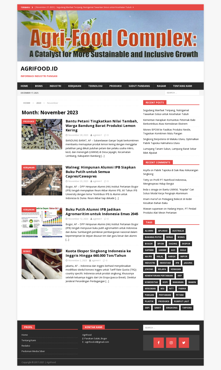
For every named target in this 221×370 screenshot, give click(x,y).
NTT (171, 288)
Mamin (192, 282)
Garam (162, 250)
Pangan (149, 295)
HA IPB (148, 256)
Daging (173, 243)
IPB (177, 262)
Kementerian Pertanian (159, 275)
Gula (183, 250)
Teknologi (95, 86)
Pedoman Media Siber (33, 351)
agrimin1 (97, 135)
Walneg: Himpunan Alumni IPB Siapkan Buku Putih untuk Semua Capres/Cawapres (101, 172)
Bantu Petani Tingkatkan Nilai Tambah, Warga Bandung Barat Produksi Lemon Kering (102, 125)
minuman (150, 288)
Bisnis (39, 86)
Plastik (149, 301)
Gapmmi (149, 250)
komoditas (151, 282)
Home (24, 86)
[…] (102, 155)
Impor (183, 256)
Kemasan (176, 269)
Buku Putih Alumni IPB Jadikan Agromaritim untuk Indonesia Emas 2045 (102, 211)
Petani (180, 295)
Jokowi (149, 269)
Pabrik (182, 288)
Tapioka (187, 307)
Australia (178, 230)
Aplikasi (162, 230)
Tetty (146, 179)
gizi (173, 250)
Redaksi (26, 345)
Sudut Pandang (139, 86)
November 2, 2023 (77, 260)
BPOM (160, 243)
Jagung (188, 262)
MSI (162, 288)
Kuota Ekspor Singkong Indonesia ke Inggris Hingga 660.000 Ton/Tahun (98, 253)
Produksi (115, 86)
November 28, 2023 (78, 135)
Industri (55, 86)
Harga (171, 256)
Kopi (165, 282)
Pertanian (165, 295)
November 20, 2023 (78, 181)
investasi (165, 262)
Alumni (149, 230)
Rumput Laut (181, 301)
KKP (180, 275)
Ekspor (186, 243)
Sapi (147, 307)
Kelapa (162, 269)
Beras (169, 237)
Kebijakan (74, 86)
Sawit (157, 307)
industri (150, 262)
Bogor (149, 243)
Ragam (161, 86)
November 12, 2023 (78, 218)
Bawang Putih (153, 237)
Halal (160, 256)
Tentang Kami (182, 86)
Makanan (178, 282)
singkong (171, 307)
